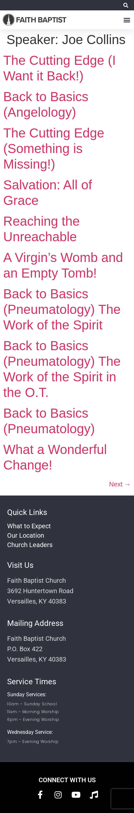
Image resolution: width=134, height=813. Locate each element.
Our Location (25, 535)
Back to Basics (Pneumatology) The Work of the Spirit (62, 309)
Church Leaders (30, 545)
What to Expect (29, 526)
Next (120, 484)
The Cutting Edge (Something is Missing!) (53, 148)
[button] (126, 5)
